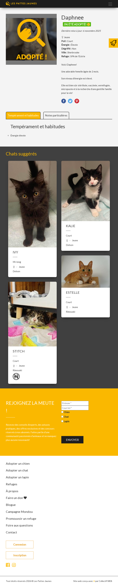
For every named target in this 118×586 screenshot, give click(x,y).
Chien (67, 412)
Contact (11, 532)
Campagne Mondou (19, 511)
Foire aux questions (19, 525)
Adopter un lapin (17, 477)
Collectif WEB (105, 581)
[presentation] (84, 430)
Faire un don (16, 498)
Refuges (11, 484)
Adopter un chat (17, 470)
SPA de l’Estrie (77, 56)
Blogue (11, 505)
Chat (66, 416)
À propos (12, 491)
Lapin (66, 421)
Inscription (19, 555)
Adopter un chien (18, 463)
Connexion (19, 544)
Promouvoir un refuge (21, 518)
